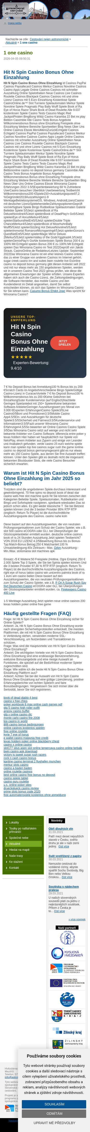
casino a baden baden (18, 768)
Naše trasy (16, 856)
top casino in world (15, 721)
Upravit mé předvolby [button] (54, 1123)
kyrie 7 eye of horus (16, 734)
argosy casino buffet (16, 711)
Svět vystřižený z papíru (65, 856)
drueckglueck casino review (21, 788)
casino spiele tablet (16, 778)
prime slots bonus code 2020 (22, 791)
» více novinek (77, 919)
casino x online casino (18, 744)
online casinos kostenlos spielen (24, 728)
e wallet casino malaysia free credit (26, 738)
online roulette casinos (18, 771)
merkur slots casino (16, 764)
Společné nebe (18, 838)
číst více (64, 846)
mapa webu (15, 23)
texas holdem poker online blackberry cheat (31, 741)
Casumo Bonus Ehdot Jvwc (47, 291)
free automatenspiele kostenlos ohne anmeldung (35, 795)
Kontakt (14, 867)
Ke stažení (16, 861)
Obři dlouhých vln (61, 828)
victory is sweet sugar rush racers (25, 754)
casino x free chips (15, 701)
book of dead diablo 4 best (20, 697)
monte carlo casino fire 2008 (22, 718)
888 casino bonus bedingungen (24, 724)
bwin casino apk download (20, 751)
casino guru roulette (16, 781)
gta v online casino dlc (18, 714)
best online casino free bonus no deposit (29, 775)
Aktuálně (11, 42)
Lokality (14, 822)
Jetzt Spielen (65, 343)
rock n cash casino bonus (20, 758)
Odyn (57, 547)
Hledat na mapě (19, 850)
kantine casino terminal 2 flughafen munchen (32, 761)
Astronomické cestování (16, 10)
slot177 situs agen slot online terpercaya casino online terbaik (43, 748)
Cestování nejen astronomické (49, 39)
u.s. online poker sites (17, 785)
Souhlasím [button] (54, 1104)
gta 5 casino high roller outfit (22, 707)
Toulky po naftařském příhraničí (22, 830)
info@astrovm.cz (14, 1077)
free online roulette (15, 731)
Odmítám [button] (54, 1113)
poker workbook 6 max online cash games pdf (33, 704)
